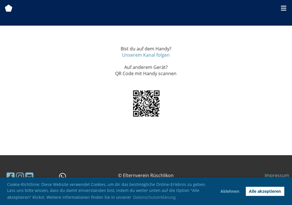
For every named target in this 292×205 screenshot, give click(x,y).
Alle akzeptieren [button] (265, 191)
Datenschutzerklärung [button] (154, 197)
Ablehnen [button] (229, 191)
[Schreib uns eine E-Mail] (29, 176)
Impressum (277, 175)
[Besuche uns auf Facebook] (11, 176)
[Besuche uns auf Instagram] (20, 176)
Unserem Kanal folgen (146, 55)
